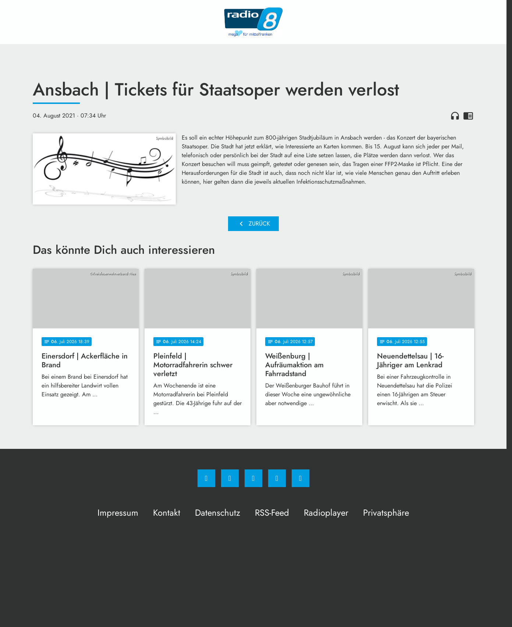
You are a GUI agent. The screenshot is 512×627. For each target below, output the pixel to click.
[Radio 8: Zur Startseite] (253, 22)
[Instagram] (230, 478)
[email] (300, 478)
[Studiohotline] (277, 478)
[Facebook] (206, 478)
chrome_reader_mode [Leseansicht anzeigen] (468, 116)
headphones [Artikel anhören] (455, 116)
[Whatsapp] (253, 478)
